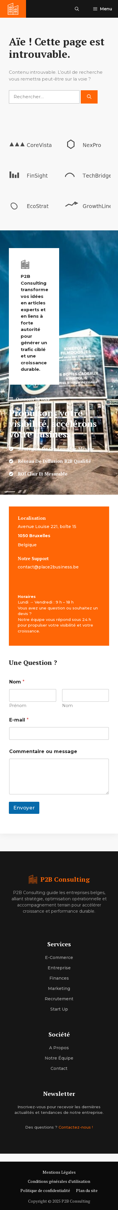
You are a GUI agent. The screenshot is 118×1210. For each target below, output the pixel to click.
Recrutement (59, 998)
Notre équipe (59, 1058)
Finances (59, 978)
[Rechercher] (89, 97)
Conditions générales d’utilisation (59, 1181)
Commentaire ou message (43, 751)
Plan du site (87, 1190)
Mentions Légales (59, 1172)
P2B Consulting (65, 879)
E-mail (19, 720)
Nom (67, 705)
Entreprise (59, 967)
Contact (59, 1068)
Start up (59, 1009)
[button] (77, 9)
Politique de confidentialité (45, 1190)
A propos (59, 1047)
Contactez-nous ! (76, 1127)
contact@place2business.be (48, 567)
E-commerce (59, 957)
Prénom (17, 705)
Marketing (59, 988)
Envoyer (24, 808)
